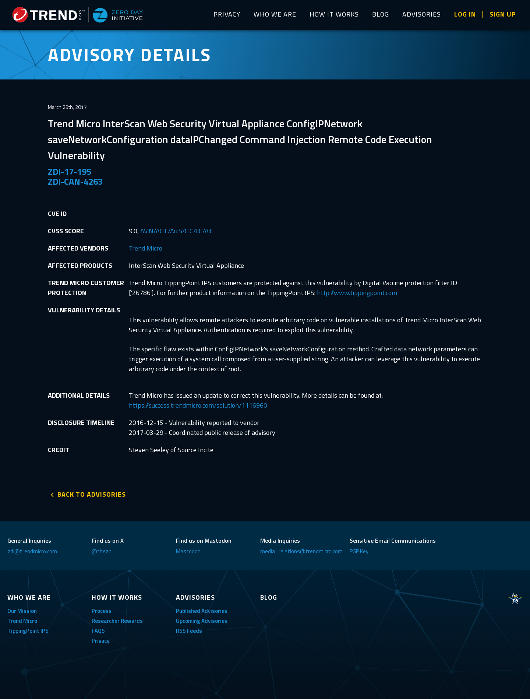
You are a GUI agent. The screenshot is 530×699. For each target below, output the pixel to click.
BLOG (380, 14)
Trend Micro (145, 248)
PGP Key (359, 551)
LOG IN (465, 14)
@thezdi (102, 551)
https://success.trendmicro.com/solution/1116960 (198, 405)
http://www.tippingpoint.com (357, 293)
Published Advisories (201, 611)
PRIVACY (226, 14)
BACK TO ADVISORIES (91, 494)
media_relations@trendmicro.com (301, 551)
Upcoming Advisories (201, 621)
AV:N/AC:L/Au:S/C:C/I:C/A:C (176, 231)
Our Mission (22, 611)
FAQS (98, 631)
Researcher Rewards (117, 621)
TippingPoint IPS (28, 631)
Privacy (100, 640)
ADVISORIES (421, 14)
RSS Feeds (189, 631)
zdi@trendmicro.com (32, 551)
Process (102, 611)
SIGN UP (503, 14)
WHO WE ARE (275, 14)
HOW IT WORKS (334, 14)
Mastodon (188, 551)
